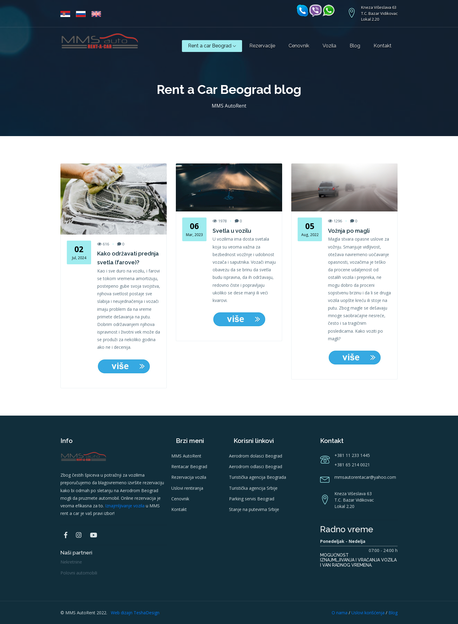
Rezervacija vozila (188, 477)
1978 (220, 221)
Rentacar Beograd (189, 466)
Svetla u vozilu (232, 231)
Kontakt (382, 46)
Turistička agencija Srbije (253, 488)
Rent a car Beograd (212, 46)
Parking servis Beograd (251, 499)
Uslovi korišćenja (368, 612)
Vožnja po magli (349, 231)
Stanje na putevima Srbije (254, 509)
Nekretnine (71, 562)
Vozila (329, 46)
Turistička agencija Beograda (257, 477)
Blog (355, 46)
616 (103, 244)
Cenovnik (299, 46)
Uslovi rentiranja (187, 488)
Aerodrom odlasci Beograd (255, 466)
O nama (339, 612)
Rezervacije (262, 46)
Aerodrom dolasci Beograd (255, 456)
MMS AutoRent (186, 456)
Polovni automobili (78, 573)
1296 (335, 221)
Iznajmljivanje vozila (125, 506)
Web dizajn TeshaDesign (135, 612)
